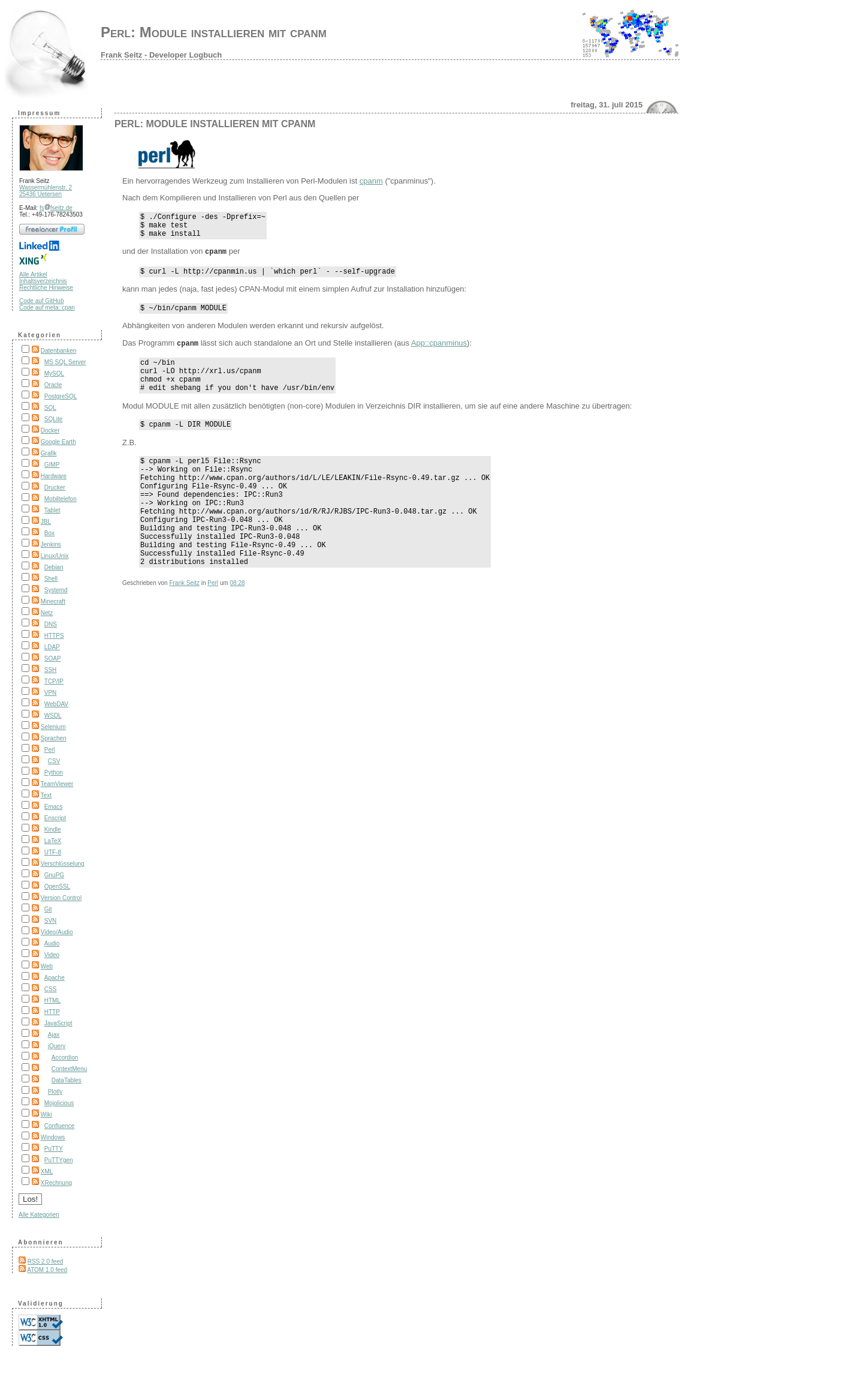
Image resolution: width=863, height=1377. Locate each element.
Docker (50, 430)
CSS (50, 989)
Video (51, 955)
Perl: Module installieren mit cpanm (214, 32)
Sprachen (54, 738)
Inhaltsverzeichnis (43, 281)
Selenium (53, 727)
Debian (54, 567)
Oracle (53, 385)
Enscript (55, 818)
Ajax (53, 1034)
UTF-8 (52, 852)
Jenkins (51, 544)
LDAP (52, 647)
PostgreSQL (60, 396)
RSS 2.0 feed (45, 1261)
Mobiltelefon (60, 499)
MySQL (54, 373)
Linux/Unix (55, 556)
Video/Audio (57, 932)
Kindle (52, 829)
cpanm (371, 180)
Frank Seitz (184, 622)
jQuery (56, 1046)
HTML (52, 1000)
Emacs (53, 806)
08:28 (237, 622)
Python (53, 772)
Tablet (52, 510)
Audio (52, 943)
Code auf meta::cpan (47, 307)
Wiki (46, 1114)
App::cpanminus (439, 350)
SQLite (53, 419)
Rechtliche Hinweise (46, 287)
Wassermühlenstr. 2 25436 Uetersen (45, 190)
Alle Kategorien (39, 1214)
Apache (54, 977)
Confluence (59, 1126)
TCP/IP (54, 681)
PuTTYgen (58, 1160)
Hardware (54, 476)
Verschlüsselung (63, 863)
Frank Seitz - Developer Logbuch (161, 54)
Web (47, 966)
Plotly (55, 1091)
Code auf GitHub (41, 301)
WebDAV (56, 704)
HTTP (52, 1012)
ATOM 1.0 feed (47, 1270)
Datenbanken (59, 350)
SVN (50, 920)
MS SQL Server (65, 362)
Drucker (54, 487)
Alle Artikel (33, 274)
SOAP (52, 658)
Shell (51, 578)
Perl (49, 749)
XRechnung (56, 1183)
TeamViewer (57, 784)
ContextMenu (69, 1069)
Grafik (49, 453)
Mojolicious (59, 1103)
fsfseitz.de (56, 208)
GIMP (52, 464)
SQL (50, 407)
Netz (47, 613)
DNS (50, 624)
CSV (54, 761)
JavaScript (58, 1023)
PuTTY (53, 1148)
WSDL (53, 715)
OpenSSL (57, 886)
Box (49, 533)
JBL (46, 521)
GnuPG (54, 875)
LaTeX (52, 841)
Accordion (65, 1057)
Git (48, 909)
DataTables (67, 1080)
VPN (50, 692)
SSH (50, 670)
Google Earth (58, 442)
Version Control (61, 898)
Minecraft (53, 601)
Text (46, 795)
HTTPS (54, 635)
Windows (53, 1137)
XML (47, 1171)
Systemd (56, 590)
